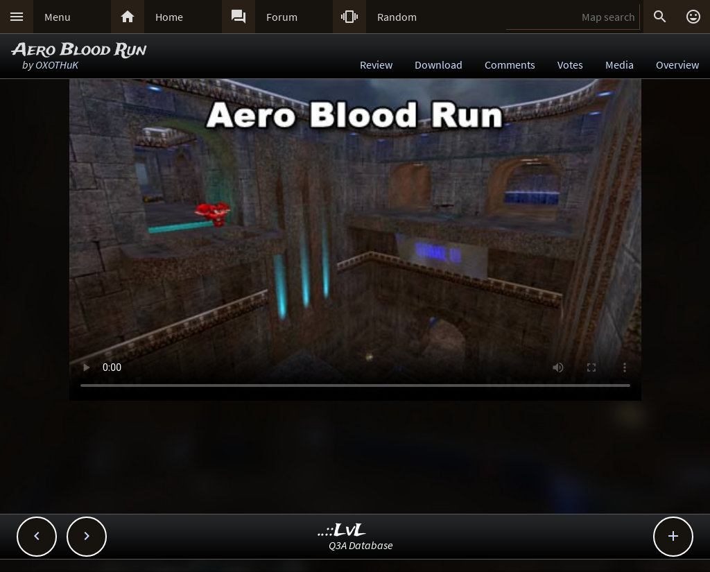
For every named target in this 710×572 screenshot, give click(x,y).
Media (619, 64)
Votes (570, 64)
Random (397, 17)
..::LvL (342, 531)
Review (376, 64)
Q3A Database (361, 545)
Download (438, 64)
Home (169, 17)
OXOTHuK (56, 64)
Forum (281, 17)
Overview (677, 64)
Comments (510, 64)
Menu (57, 17)
